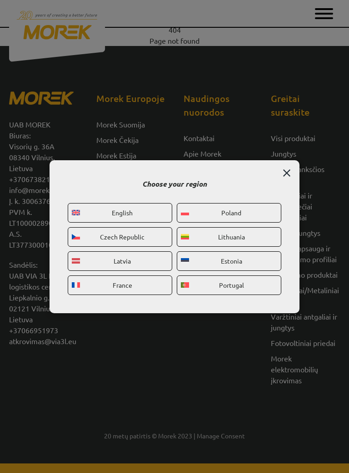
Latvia (101, 261)
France (102, 285)
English (102, 213)
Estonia (211, 261)
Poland (211, 213)
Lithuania (213, 237)
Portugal (212, 285)
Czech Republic (108, 237)
